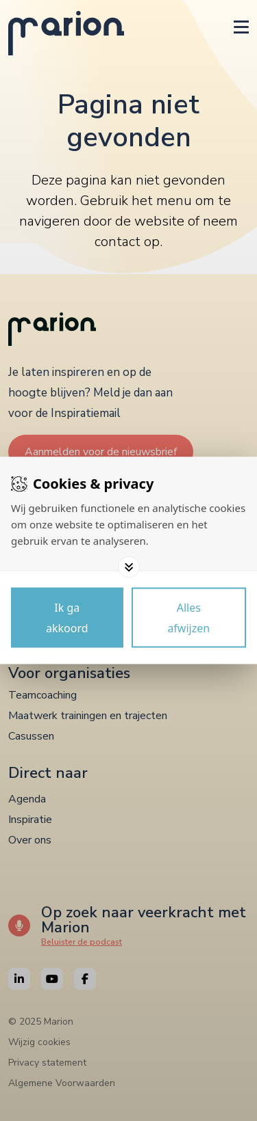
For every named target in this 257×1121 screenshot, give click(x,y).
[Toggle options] (129, 567)
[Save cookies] (67, 618)
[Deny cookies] (189, 618)
